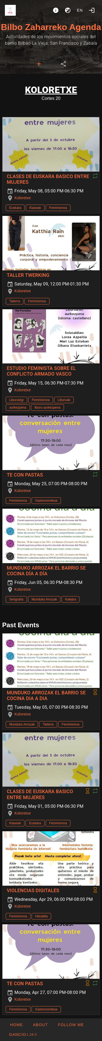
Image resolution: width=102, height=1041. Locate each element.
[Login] (92, 10)
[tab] (39, 64)
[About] (56, 10)
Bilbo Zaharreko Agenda (51, 27)
